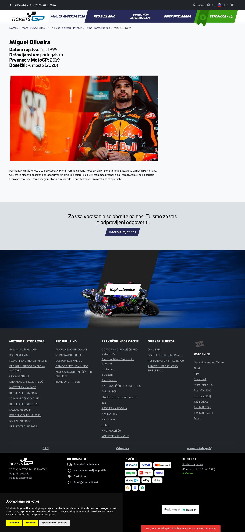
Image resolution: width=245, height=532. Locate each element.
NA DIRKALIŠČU (111, 430)
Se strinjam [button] (13, 523)
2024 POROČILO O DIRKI (24, 398)
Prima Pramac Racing (98, 28)
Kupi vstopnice (122, 289)
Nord (197, 368)
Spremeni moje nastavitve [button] (54, 523)
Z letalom (107, 369)
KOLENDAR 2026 (19, 355)
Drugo (197, 418)
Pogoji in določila (19, 473)
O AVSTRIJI (154, 349)
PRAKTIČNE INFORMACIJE (140, 16)
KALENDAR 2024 (19, 409)
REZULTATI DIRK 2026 (23, 393)
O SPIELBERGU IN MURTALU (165, 355)
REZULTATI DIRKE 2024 (23, 404)
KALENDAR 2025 (19, 421)
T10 (196, 373)
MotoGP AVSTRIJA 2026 (68, 16)
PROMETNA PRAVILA (114, 408)
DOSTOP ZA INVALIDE (68, 360)
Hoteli (105, 425)
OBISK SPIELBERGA (177, 16)
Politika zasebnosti (20, 477)
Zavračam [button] (30, 523)
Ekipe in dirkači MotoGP (68, 28)
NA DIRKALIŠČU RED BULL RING (121, 386)
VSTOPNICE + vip (215, 16)
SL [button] (222, 5)
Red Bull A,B (201, 401)
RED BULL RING (104, 16)
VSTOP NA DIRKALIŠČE (69, 355)
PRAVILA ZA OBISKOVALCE (71, 349)
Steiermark (200, 379)
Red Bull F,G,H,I (203, 412)
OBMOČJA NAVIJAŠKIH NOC (71, 366)
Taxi (104, 402)
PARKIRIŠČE (109, 391)
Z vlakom (107, 374)
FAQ (46, 448)
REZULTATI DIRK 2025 (23, 426)
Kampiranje (108, 419)
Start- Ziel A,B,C (203, 384)
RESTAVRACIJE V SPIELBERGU (166, 360)
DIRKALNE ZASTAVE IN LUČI (26, 381)
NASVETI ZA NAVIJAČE (22, 387)
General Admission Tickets (209, 362)
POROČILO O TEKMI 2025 (25, 415)
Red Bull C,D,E (202, 407)
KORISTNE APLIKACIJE (115, 436)
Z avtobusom (109, 380)
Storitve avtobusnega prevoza (119, 397)
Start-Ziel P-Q (202, 396)
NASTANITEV (109, 414)
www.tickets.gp (199, 448)
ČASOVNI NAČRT (19, 376)
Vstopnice (122, 448)
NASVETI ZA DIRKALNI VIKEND (28, 360)
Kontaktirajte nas (122, 232)
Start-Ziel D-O (202, 390)
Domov (13, 28)
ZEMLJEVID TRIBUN (67, 381)
